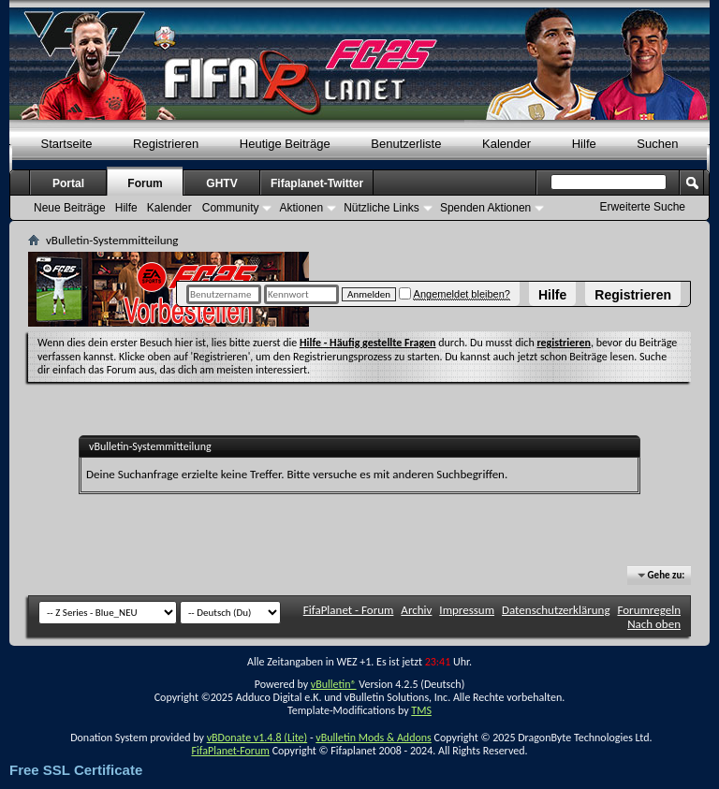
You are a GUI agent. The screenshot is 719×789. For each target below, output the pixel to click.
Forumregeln (649, 610)
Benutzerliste (406, 144)
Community (230, 207)
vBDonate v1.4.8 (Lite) (257, 737)
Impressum (466, 610)
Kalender (506, 144)
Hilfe (552, 294)
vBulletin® (334, 684)
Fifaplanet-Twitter (317, 183)
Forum (144, 183)
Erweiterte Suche (642, 206)
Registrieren (632, 294)
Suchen (657, 144)
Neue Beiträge (70, 207)
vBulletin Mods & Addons (373, 737)
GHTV (221, 183)
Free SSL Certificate (75, 770)
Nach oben (654, 624)
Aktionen (301, 207)
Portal (68, 183)
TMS (421, 710)
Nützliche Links (381, 207)
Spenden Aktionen (485, 207)
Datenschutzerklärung (556, 610)
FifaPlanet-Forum (230, 750)
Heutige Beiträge (285, 144)
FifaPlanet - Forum (348, 610)
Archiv (416, 610)
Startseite (67, 144)
